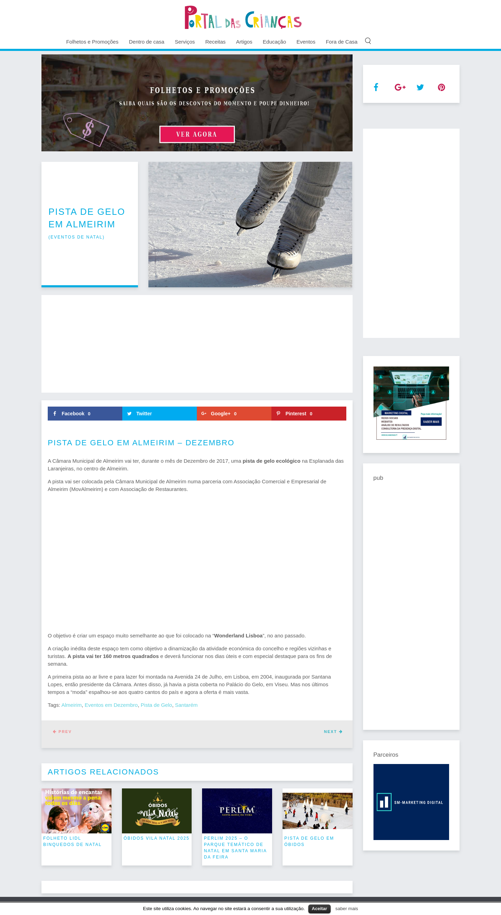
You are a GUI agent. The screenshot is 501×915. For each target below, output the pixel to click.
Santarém (186, 705)
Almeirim (71, 705)
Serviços (185, 42)
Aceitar (319, 908)
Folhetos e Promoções (92, 42)
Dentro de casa (146, 42)
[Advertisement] (197, 344)
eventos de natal (76, 237)
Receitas (215, 42)
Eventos (305, 42)
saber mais (347, 908)
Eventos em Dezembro (111, 705)
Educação (274, 42)
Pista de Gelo (156, 705)
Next (333, 731)
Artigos (244, 42)
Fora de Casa (341, 42)
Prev (62, 731)
